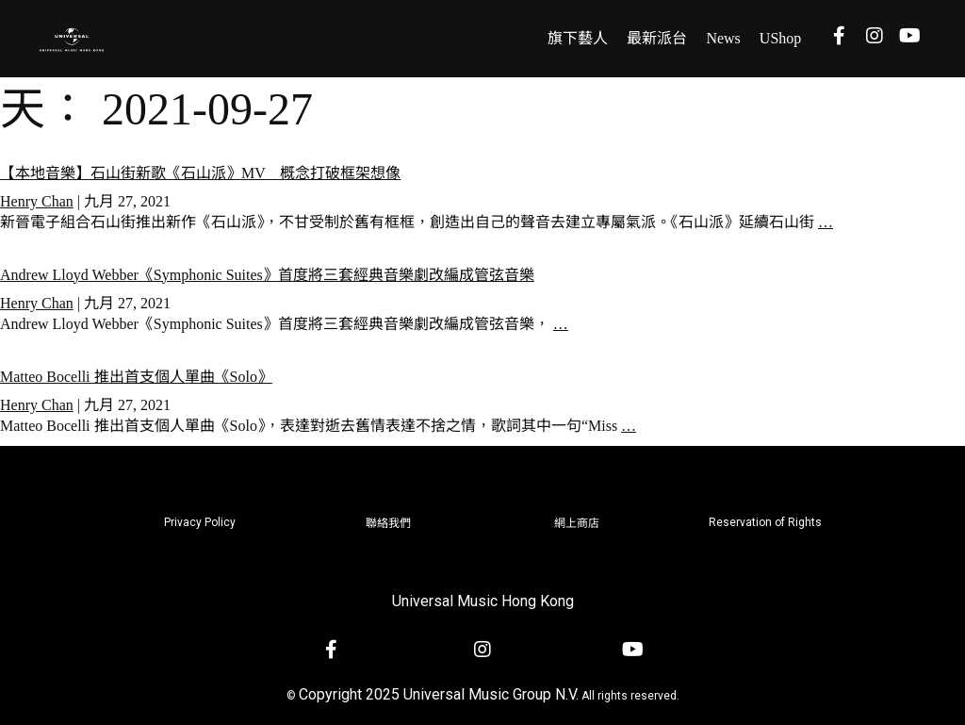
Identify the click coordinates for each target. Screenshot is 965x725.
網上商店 (576, 523)
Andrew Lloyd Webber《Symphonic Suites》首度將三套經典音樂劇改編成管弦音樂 (267, 275)
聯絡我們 (388, 523)
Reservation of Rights (765, 522)
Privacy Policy (200, 522)
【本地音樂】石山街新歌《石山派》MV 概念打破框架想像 (200, 173)
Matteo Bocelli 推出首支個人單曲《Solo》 (136, 377)
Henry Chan (37, 201)
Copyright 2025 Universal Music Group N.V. (439, 694)
